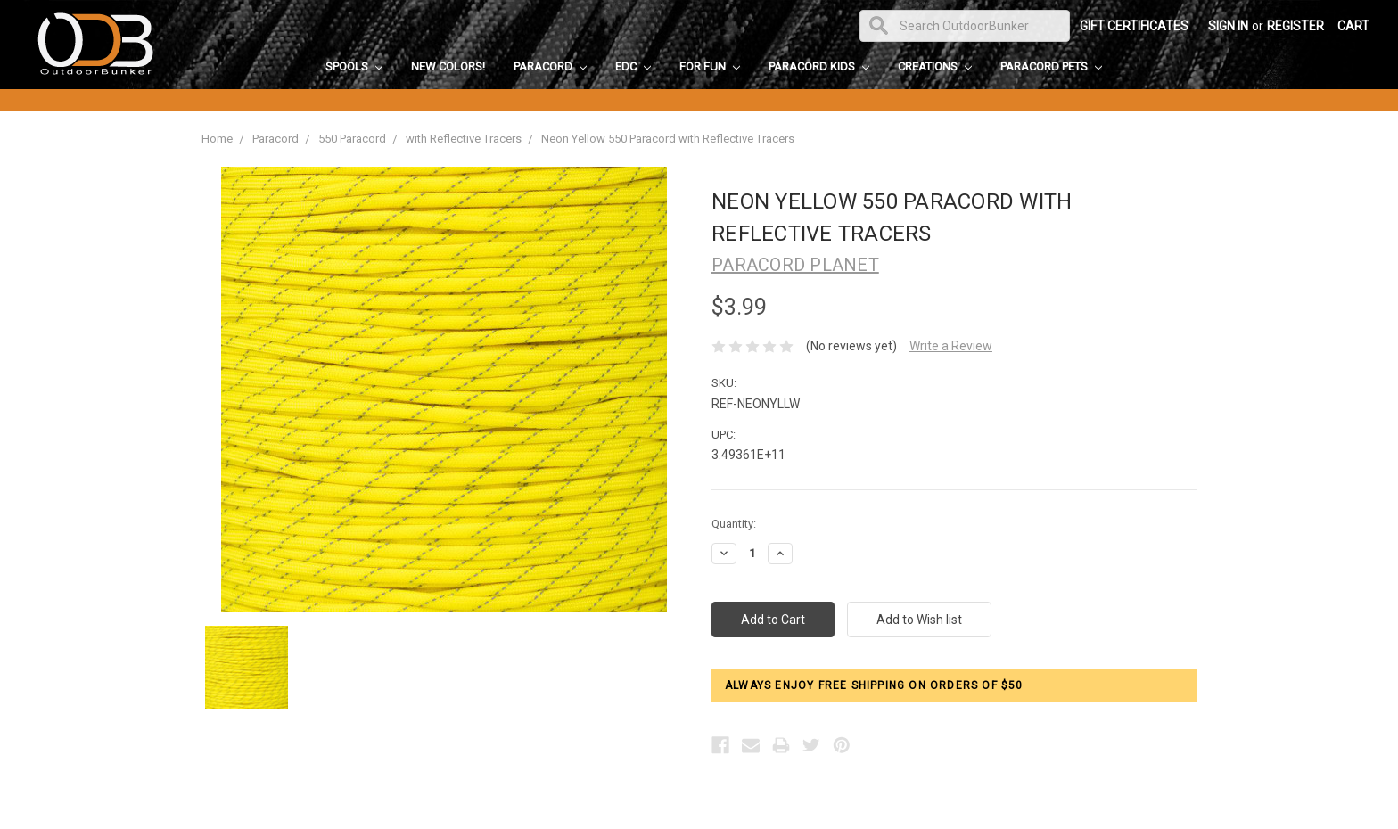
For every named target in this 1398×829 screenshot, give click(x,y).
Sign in (1228, 26)
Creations (935, 66)
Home (217, 138)
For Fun (709, 66)
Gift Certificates (1134, 26)
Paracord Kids (819, 66)
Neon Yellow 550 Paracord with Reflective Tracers (667, 138)
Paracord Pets (1051, 66)
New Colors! (448, 66)
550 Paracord (352, 138)
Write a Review (950, 346)
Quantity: (733, 523)
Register (1295, 26)
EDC (633, 66)
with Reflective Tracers (464, 138)
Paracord (550, 66)
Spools (353, 66)
